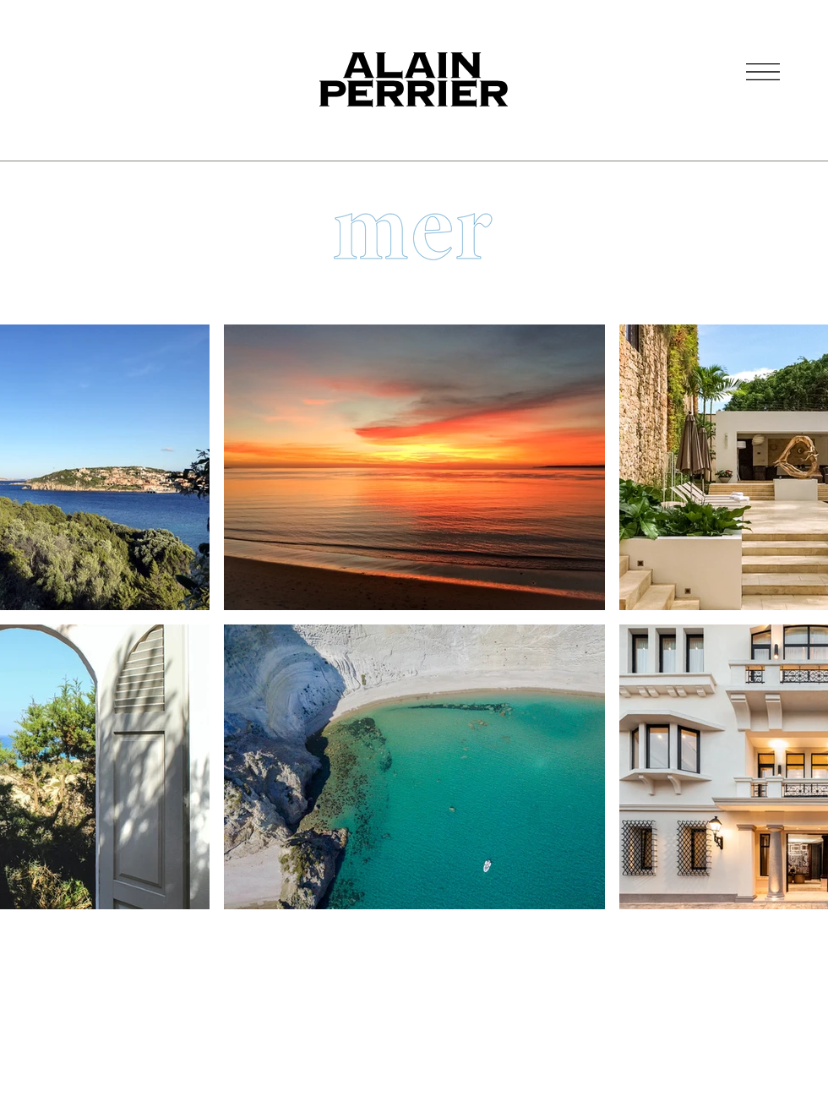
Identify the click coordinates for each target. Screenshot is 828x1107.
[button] (763, 71)
